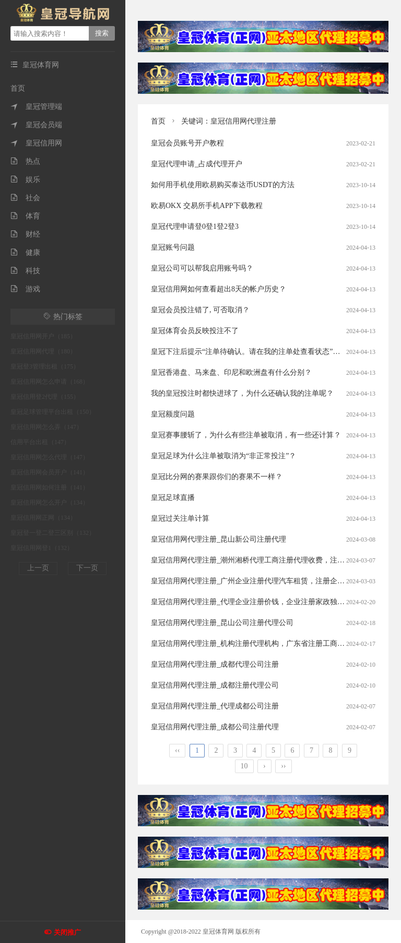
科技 (25, 271)
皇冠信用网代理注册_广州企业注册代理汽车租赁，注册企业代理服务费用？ (273, 581)
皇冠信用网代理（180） (43, 351)
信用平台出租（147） (40, 442)
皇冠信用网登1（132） (41, 548)
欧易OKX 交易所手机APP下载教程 (207, 206)
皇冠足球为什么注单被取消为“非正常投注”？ (223, 456)
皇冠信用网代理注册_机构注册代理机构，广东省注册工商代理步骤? (260, 643)
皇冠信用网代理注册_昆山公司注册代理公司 (222, 623)
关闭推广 (67, 932)
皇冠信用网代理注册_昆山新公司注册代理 (218, 539)
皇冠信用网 (36, 143)
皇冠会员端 (36, 125)
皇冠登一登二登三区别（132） (52, 532)
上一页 (38, 568)
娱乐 (25, 179)
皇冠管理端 (36, 107)
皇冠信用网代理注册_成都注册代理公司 (215, 685)
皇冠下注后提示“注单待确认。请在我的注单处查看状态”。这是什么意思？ (271, 352)
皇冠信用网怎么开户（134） (49, 502)
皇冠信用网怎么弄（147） (46, 427)
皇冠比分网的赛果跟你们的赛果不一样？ (216, 477)
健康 (25, 252)
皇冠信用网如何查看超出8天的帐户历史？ (218, 289)
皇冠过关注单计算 (180, 518)
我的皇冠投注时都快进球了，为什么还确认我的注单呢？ (242, 393)
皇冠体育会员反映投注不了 (195, 331)
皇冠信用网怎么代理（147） (49, 457)
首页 (17, 88)
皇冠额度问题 (173, 414)
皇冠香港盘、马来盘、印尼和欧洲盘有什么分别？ (231, 372)
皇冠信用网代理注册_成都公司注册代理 (215, 727)
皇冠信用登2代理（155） (44, 396)
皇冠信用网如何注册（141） (49, 487)
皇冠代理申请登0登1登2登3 (195, 226)
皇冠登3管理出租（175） (44, 366)
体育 (25, 216)
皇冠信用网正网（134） (43, 517)
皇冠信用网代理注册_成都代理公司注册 (215, 664)
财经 (25, 234)
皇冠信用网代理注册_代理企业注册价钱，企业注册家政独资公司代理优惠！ (273, 602)
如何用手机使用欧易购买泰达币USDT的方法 (222, 185)
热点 (25, 161)
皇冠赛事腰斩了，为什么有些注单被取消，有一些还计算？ (246, 435)
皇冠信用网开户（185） (43, 336)
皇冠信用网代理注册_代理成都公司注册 (215, 706)
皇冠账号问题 (173, 247)
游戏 (25, 289)
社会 (25, 198)
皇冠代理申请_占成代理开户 (196, 164)
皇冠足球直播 (173, 497)
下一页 (87, 568)
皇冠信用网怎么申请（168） (49, 381)
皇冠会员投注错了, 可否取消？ (200, 310)
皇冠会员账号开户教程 (187, 143)
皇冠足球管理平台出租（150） (52, 411)
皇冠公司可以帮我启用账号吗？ (202, 268)
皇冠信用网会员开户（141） (49, 472)
